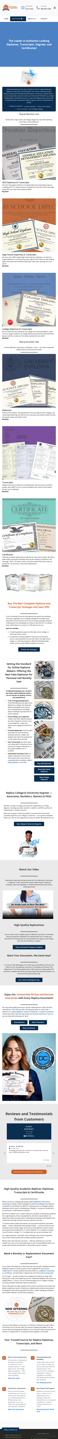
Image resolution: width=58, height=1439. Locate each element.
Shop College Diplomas (44, 778)
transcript (50, 1271)
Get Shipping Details (44, 1383)
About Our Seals (14, 1378)
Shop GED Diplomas (44, 764)
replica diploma (17, 1012)
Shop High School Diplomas (44, 770)
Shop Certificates (29, 1028)
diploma (43, 1271)
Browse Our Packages (29, 649)
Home (6, 19)
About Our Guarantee (16, 1409)
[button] (5, 1153)
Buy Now (5, 192)
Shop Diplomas (19, 1022)
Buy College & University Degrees (29, 824)
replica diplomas (35, 1202)
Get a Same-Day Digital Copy (29, 980)
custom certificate (47, 1012)
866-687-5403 (46, 9)
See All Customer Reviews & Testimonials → (29, 1172)
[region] (29, 1153)
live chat (23, 762)
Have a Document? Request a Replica (29, 947)
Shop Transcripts (38, 1022)
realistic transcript (30, 1012)
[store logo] (10, 8)
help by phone (13, 762)
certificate (8, 1273)
